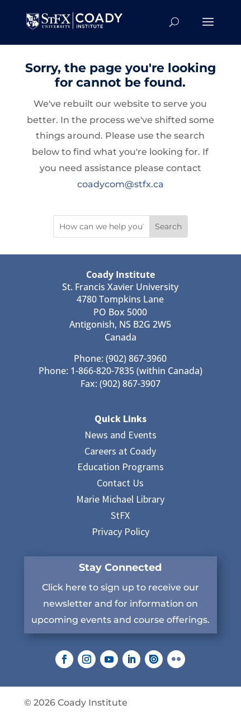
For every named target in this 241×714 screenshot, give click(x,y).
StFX (120, 515)
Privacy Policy (120, 531)
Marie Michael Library (120, 499)
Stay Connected (120, 567)
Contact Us (120, 482)
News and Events (120, 434)
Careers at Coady (120, 451)
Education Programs (120, 466)
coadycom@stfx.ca (120, 184)
